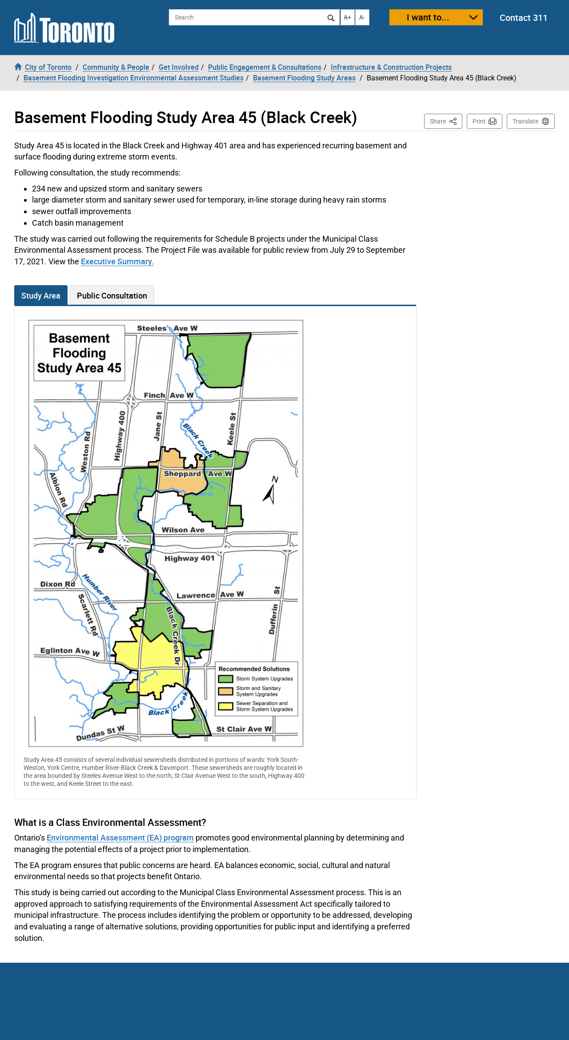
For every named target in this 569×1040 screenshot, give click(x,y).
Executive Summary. (117, 261)
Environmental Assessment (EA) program (120, 837)
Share (446, 120)
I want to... (428, 17)
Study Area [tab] (40, 295)
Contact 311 (524, 18)
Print (479, 121)
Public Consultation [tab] (112, 295)
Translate (525, 121)
